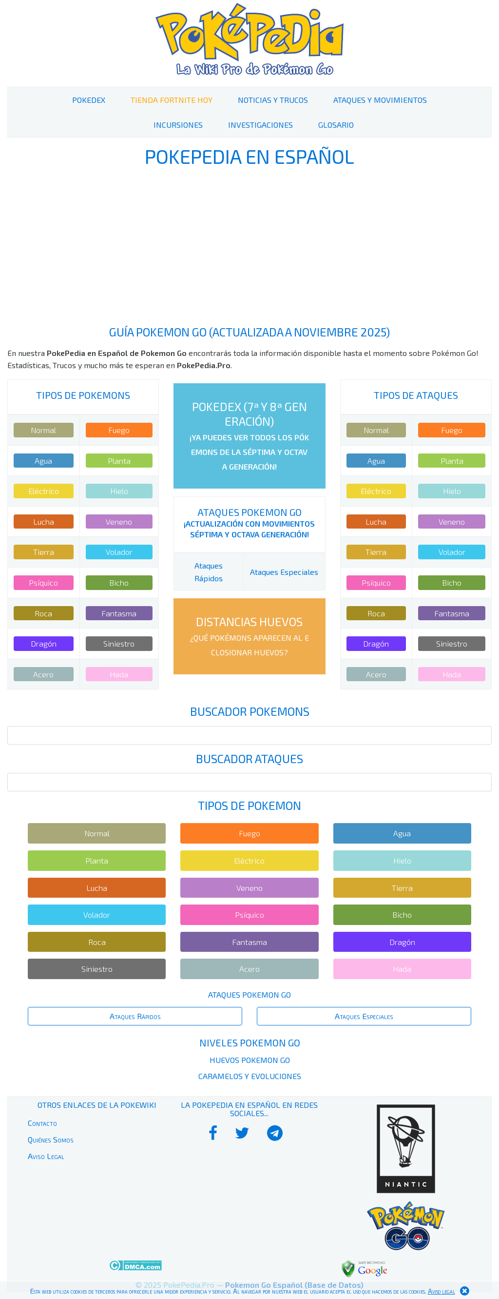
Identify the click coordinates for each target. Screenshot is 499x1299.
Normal (43, 429)
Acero (43, 674)
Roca (43, 613)
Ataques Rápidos (135, 1016)
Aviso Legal (46, 1156)
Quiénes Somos (51, 1139)
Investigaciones (260, 124)
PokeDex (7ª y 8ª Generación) (249, 435)
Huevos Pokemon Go (250, 1059)
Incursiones (178, 124)
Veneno (119, 521)
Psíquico (43, 582)
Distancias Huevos (249, 635)
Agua (43, 460)
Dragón (44, 643)
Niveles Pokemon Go (249, 1042)
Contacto (42, 1122)
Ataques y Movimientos (380, 99)
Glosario (336, 124)
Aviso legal (441, 1291)
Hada (119, 674)
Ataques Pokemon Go (249, 512)
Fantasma (118, 613)
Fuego (119, 429)
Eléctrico (43, 490)
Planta (119, 460)
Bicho (119, 582)
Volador (119, 551)
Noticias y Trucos (273, 99)
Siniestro (118, 643)
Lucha (43, 521)
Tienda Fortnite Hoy (171, 99)
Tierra (43, 551)
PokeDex (88, 99)
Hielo (119, 490)
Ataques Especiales (284, 571)
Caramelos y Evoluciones (249, 1076)
